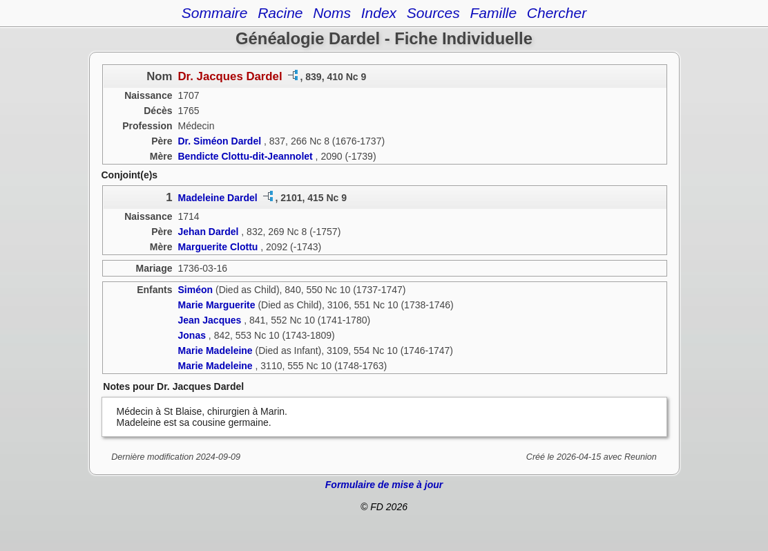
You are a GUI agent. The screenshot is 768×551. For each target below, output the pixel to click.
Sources (433, 13)
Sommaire (215, 13)
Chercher (556, 13)
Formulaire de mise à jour (384, 484)
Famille (493, 13)
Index (378, 13)
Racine (280, 13)
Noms (332, 13)
